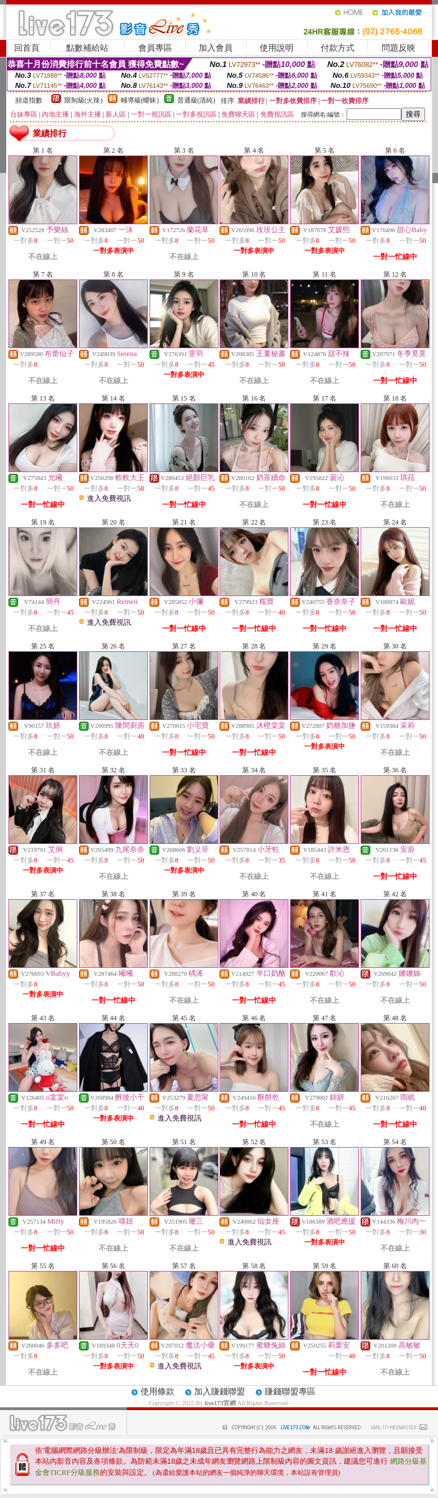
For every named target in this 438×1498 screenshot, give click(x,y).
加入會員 (216, 47)
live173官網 (220, 1402)
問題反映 (398, 47)
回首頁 (27, 47)
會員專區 (155, 47)
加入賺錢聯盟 (219, 1391)
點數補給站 (87, 47)
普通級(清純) (196, 100)
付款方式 (337, 47)
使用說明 (277, 47)
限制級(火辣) (83, 100)
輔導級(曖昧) (140, 100)
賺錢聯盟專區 (290, 1391)
